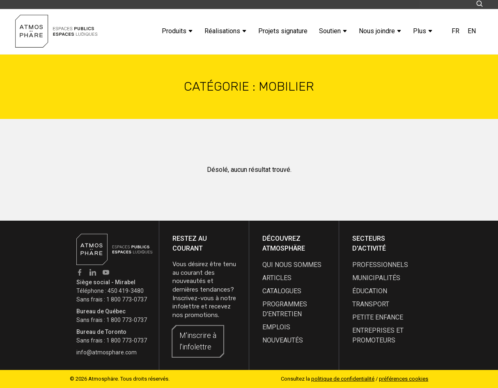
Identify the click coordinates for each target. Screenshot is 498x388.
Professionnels (380, 265)
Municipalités (376, 278)
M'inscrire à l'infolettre (197, 341)
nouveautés (282, 340)
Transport (370, 304)
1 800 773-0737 (126, 299)
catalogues (281, 291)
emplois (276, 327)
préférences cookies (403, 379)
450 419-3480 (126, 291)
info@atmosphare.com (106, 352)
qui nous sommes (291, 265)
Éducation (369, 291)
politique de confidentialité (342, 379)
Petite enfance (377, 317)
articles (276, 278)
